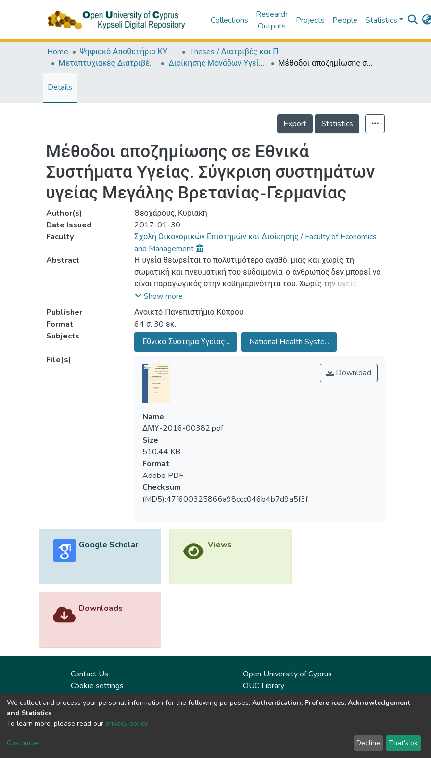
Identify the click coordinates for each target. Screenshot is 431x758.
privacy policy (126, 723)
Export (294, 123)
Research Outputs (272, 20)
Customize (23, 743)
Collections (229, 20)
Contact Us (89, 674)
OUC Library (263, 685)
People (344, 20)
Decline (368, 743)
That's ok (403, 743)
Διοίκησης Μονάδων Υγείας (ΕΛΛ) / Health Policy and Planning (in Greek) (218, 63)
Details (60, 87)
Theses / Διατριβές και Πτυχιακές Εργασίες (239, 51)
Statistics (337, 123)
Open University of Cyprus (287, 674)
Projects (310, 20)
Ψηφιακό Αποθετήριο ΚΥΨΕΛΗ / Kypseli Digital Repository (129, 51)
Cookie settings (97, 685)
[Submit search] (413, 20)
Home (57, 51)
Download (348, 372)
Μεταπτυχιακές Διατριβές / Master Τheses (108, 63)
